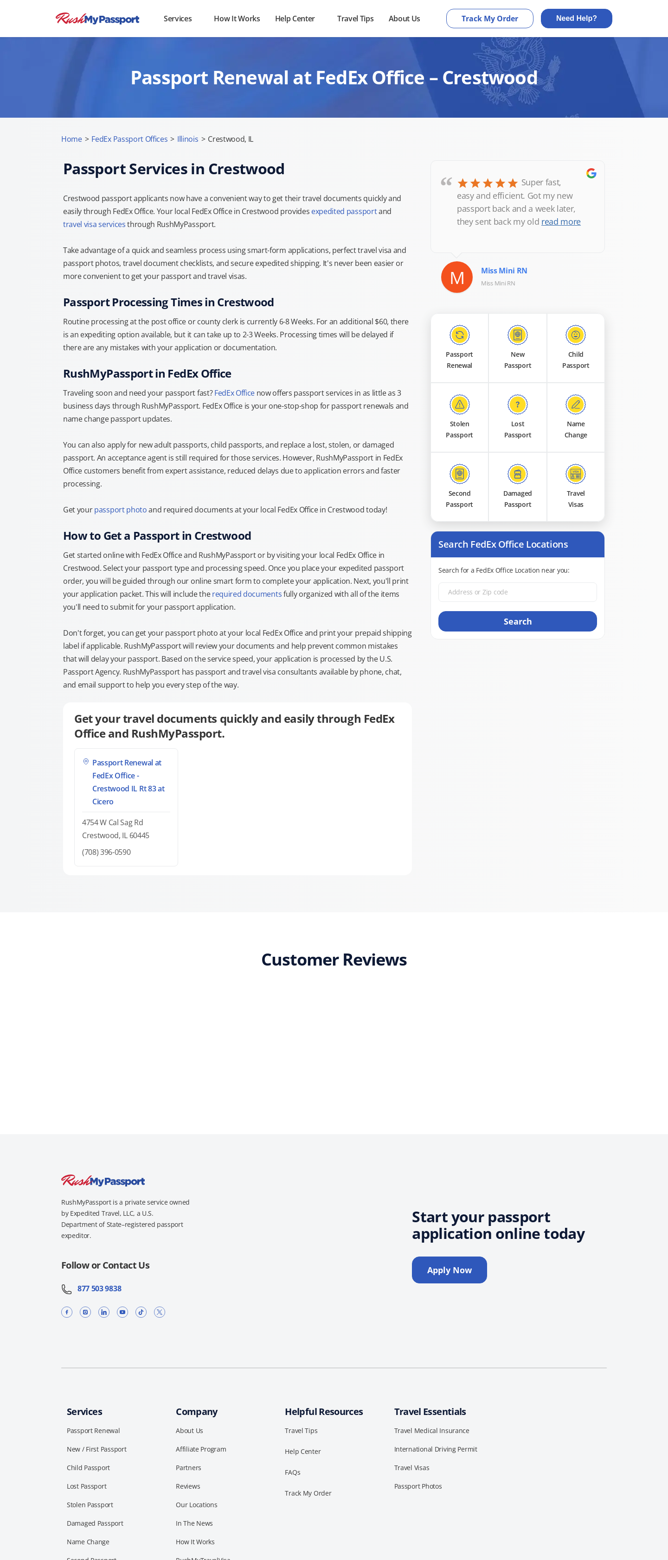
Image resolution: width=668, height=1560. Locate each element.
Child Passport (88, 1467)
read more (561, 221)
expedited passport (344, 211)
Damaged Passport (95, 1523)
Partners (188, 1467)
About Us (404, 18)
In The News (194, 1523)
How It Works (237, 18)
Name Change (88, 1541)
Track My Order (490, 18)
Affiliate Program (201, 1449)
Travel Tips (355, 18)
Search (518, 621)
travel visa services (94, 224)
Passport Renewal (93, 1430)
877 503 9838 (91, 1288)
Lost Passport (86, 1486)
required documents (247, 594)
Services (178, 18)
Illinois (187, 139)
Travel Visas (412, 1467)
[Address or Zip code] (517, 592)
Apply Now (449, 1270)
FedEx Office (234, 393)
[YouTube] (122, 1312)
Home (71, 139)
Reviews (188, 1486)
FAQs (292, 1472)
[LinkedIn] (103, 1312)
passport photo (120, 510)
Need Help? (576, 18)
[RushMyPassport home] (97, 19)
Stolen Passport (90, 1504)
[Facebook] (66, 1312)
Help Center (295, 18)
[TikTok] (141, 1312)
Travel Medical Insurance (431, 1430)
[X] (159, 1312)
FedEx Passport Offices (129, 139)
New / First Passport (96, 1449)
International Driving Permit (435, 1449)
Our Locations (196, 1504)
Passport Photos (418, 1486)
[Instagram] (85, 1312)
